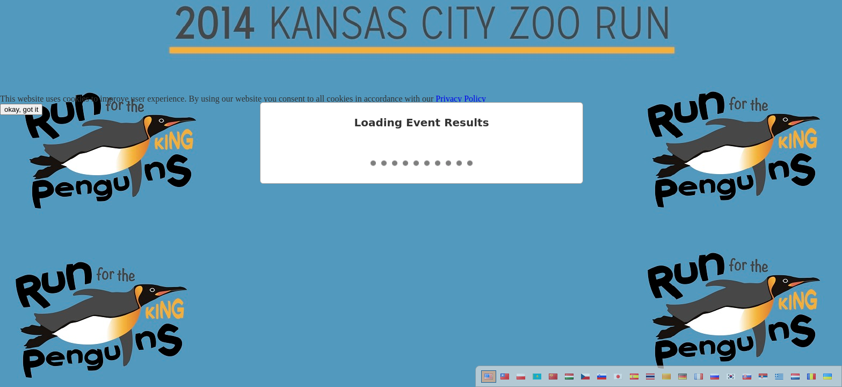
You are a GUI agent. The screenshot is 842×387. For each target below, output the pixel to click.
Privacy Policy (460, 98)
